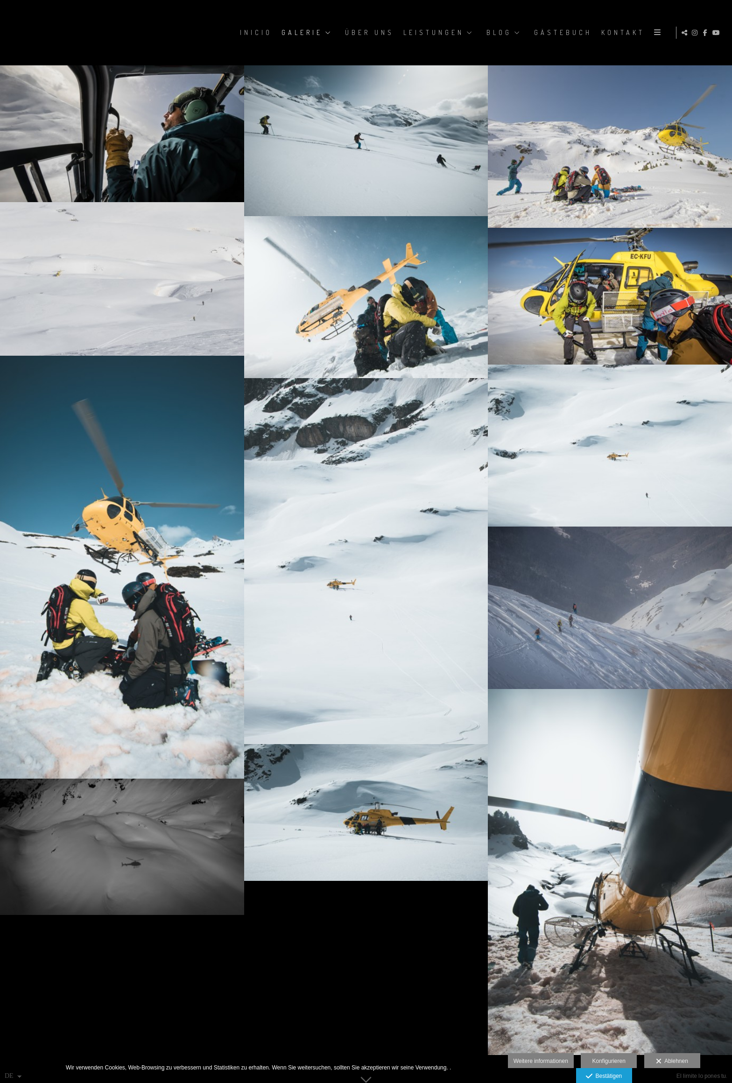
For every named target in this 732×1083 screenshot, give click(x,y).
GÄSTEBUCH (562, 32)
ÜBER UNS (368, 32)
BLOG (497, 32)
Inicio (255, 32)
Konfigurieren (608, 1061)
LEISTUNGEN (432, 32)
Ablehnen (672, 1061)
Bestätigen (604, 1076)
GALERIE (300, 32)
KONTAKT (621, 32)
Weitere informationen (541, 1061)
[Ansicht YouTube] (717, 32)
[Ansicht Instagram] (696, 32)
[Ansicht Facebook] (706, 32)
